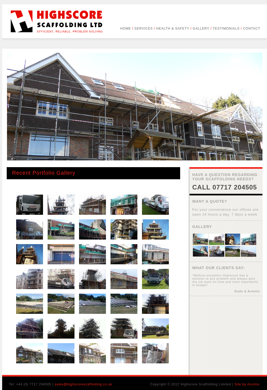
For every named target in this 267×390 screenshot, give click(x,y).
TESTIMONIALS (227, 28)
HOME (126, 28)
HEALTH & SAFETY (173, 28)
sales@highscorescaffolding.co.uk (83, 384)
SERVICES (144, 28)
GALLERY (202, 28)
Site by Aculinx (246, 384)
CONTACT (251, 28)
